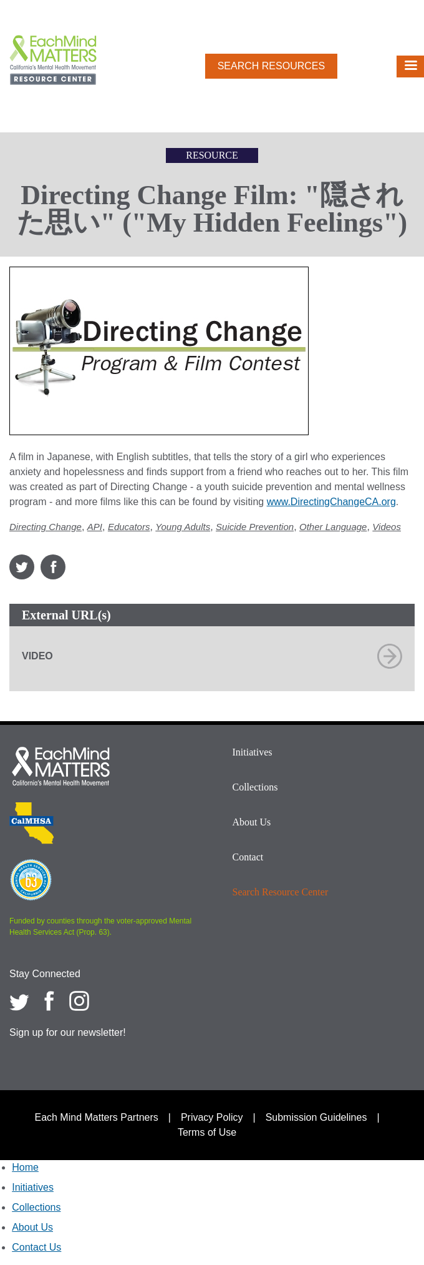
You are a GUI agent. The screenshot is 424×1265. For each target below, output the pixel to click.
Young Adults (182, 526)
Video (37, 656)
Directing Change (45, 526)
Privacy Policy (212, 1117)
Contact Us (36, 1247)
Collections (255, 787)
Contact (248, 857)
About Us (252, 822)
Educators (129, 526)
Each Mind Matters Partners (96, 1117)
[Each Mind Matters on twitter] (19, 1001)
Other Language (333, 526)
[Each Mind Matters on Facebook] (49, 1001)
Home (25, 1167)
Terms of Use (207, 1132)
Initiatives (252, 752)
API (94, 526)
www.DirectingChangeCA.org (331, 501)
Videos (386, 526)
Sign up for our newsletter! (67, 1032)
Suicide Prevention (255, 526)
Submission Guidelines (316, 1117)
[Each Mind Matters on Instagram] (79, 1001)
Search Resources (271, 66)
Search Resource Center (281, 892)
